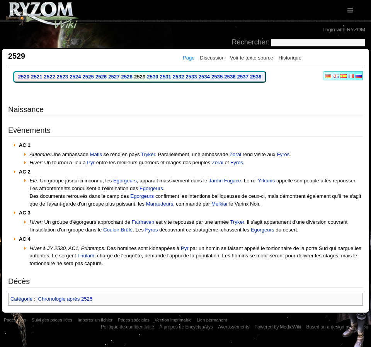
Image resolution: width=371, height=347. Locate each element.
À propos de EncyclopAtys (186, 327)
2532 (178, 77)
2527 (113, 77)
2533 (191, 77)
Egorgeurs (125, 181)
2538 (255, 77)
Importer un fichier (95, 320)
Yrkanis (266, 181)
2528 (127, 77)
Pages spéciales (134, 320)
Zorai (235, 154)
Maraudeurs (159, 204)
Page (189, 58)
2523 (62, 77)
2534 (204, 77)
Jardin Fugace (225, 181)
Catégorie (21, 299)
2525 (88, 77)
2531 (165, 77)
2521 (36, 77)
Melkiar (219, 204)
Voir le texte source (251, 58)
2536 (229, 77)
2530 (152, 77)
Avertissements (233, 327)
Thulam (85, 256)
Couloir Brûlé (118, 230)
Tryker (148, 154)
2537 (242, 77)
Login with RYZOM (344, 29)
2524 (75, 77)
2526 (101, 77)
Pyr (91, 162)
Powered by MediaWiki (277, 327)
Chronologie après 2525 (65, 299)
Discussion (212, 58)
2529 (139, 77)
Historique (290, 58)
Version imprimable (173, 320)
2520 (23, 77)
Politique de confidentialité (127, 327)
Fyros (283, 154)
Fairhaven (143, 222)
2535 (217, 77)
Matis (96, 154)
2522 (49, 77)
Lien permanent (212, 320)
